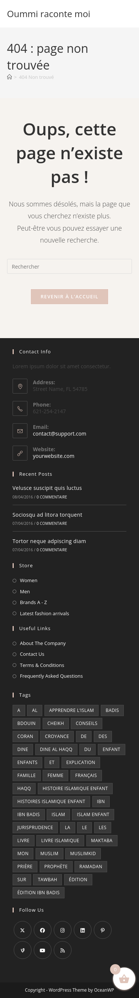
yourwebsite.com (54, 455)
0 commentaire (52, 497)
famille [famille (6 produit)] (26, 775)
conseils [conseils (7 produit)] (86, 723)
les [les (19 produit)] (103, 827)
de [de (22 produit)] (84, 736)
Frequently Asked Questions (51, 676)
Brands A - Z (33, 602)
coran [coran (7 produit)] (25, 736)
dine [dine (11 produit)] (22, 749)
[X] (23, 930)
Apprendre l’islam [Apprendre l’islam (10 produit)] (71, 710)
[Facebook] (43, 930)
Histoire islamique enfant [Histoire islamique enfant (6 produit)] (75, 788)
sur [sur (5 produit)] (21, 879)
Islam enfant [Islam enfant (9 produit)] (93, 814)
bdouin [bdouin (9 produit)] (26, 723)
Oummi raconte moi (48, 13)
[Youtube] (43, 950)
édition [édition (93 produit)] (78, 879)
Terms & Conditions (42, 665)
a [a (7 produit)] (18, 710)
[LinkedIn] (83, 930)
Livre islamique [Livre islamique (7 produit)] (60, 840)
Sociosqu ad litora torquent (47, 514)
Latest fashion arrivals (44, 613)
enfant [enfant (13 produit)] (111, 749)
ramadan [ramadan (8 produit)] (90, 866)
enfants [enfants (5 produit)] (27, 762)
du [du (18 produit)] (87, 749)
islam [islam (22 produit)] (58, 814)
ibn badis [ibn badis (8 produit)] (28, 814)
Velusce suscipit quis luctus (47, 487)
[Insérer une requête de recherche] (69, 266)
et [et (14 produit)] (51, 762)
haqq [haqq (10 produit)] (24, 788)
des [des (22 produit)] (103, 736)
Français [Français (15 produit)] (86, 775)
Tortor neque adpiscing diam (49, 541)
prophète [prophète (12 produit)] (56, 866)
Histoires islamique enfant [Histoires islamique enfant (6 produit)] (51, 801)
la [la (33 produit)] (67, 827)
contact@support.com (59, 433)
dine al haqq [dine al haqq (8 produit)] (56, 749)
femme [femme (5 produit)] (55, 775)
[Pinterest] (103, 930)
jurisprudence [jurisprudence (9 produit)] (35, 827)
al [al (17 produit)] (34, 710)
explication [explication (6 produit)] (80, 762)
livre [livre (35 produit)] (23, 840)
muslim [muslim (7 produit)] (49, 853)
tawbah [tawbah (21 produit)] (47, 879)
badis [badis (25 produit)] (112, 710)
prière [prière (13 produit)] (25, 866)
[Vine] (23, 950)
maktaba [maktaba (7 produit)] (102, 840)
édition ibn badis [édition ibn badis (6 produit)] (38, 892)
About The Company (43, 643)
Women (28, 580)
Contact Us (32, 654)
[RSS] (63, 950)
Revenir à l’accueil (69, 296)
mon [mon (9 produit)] (23, 853)
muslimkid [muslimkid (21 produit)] (83, 853)
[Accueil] (9, 77)
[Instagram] (63, 930)
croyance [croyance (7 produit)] (57, 736)
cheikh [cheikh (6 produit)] (55, 723)
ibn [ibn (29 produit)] (101, 801)
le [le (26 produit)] (84, 827)
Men (25, 591)
